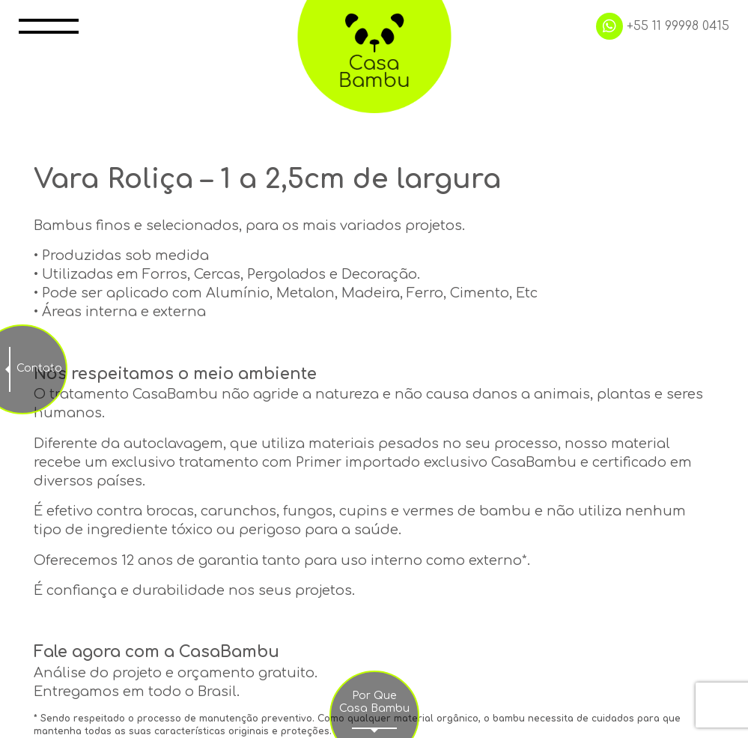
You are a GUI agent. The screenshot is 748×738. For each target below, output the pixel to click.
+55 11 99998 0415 (662, 26)
